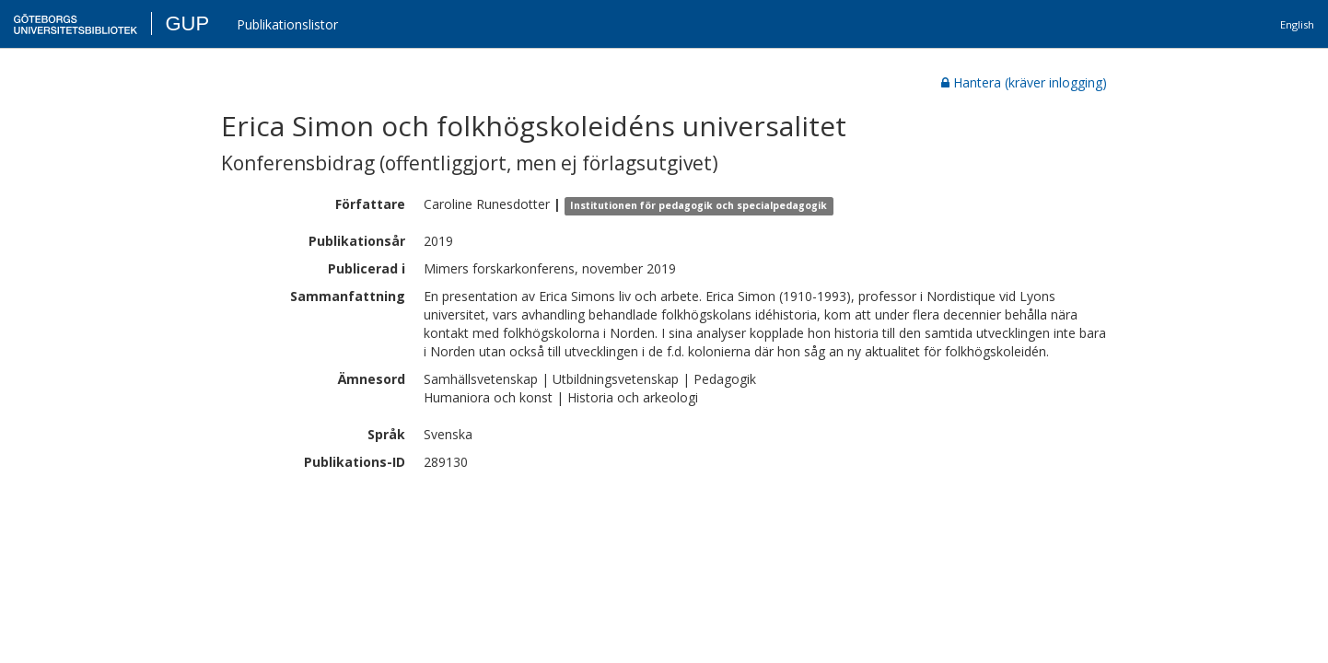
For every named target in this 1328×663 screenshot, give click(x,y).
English (1297, 24)
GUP (187, 23)
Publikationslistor (287, 24)
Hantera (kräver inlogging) (1024, 82)
